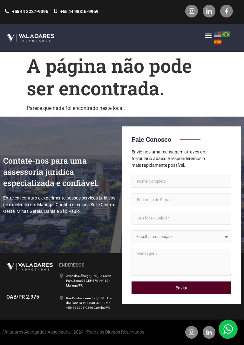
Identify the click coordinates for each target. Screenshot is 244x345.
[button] (208, 35)
